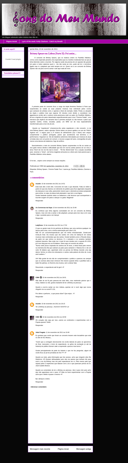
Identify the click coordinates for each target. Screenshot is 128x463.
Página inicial (63, 449)
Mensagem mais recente (40, 449)
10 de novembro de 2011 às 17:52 (55, 225)
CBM (37, 277)
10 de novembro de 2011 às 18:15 (53, 304)
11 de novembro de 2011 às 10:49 (57, 332)
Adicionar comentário (39, 387)
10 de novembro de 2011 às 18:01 (54, 277)
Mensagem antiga (83, 449)
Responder (39, 201)
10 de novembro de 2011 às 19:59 (54, 317)
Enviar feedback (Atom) (65, 457)
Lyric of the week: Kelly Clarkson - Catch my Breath (42, 41)
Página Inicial (11, 41)
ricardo (38, 184)
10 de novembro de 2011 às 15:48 (64, 207)
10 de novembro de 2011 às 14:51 (53, 184)
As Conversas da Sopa (44, 207)
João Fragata (40, 332)
